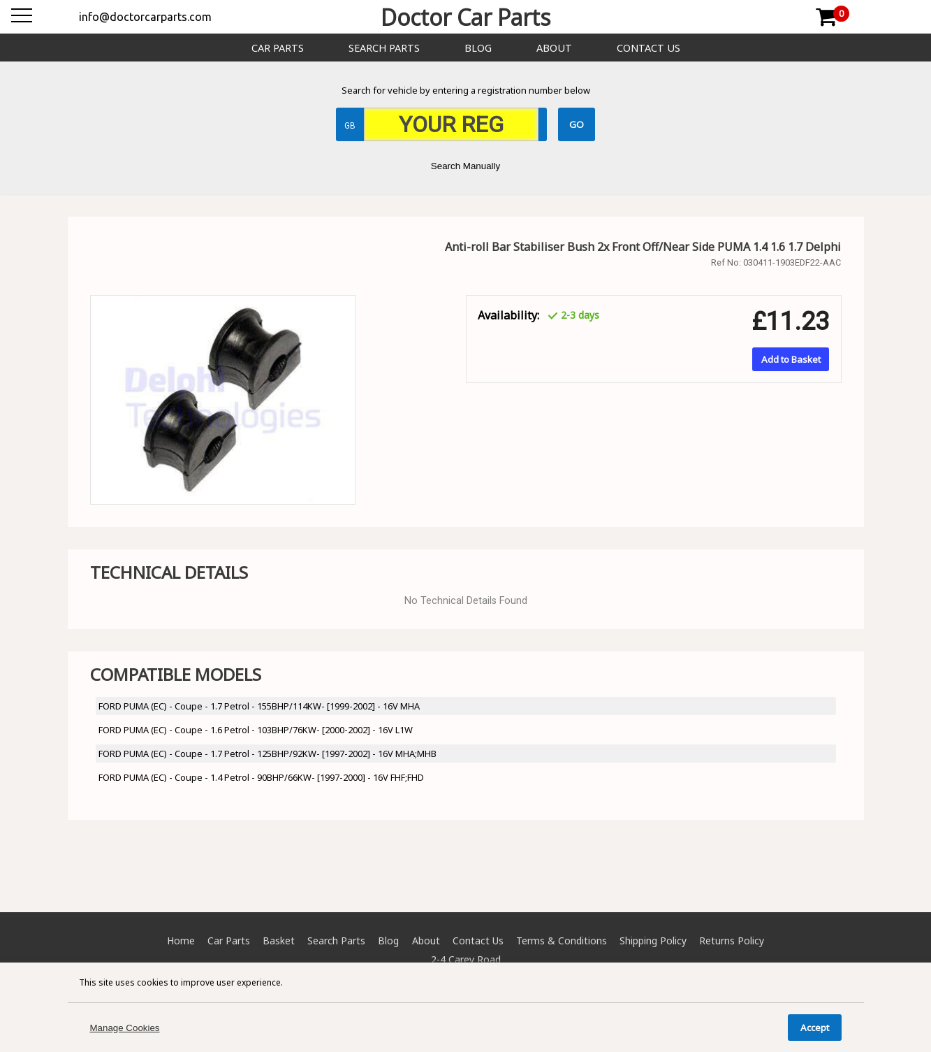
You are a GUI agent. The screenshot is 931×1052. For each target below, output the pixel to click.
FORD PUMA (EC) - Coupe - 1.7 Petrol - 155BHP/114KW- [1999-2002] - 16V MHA (259, 706)
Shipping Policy (653, 940)
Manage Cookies (125, 1028)
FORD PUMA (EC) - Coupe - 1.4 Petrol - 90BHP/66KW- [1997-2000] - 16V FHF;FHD (261, 777)
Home (181, 940)
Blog (478, 48)
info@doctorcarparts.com (145, 16)
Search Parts (384, 48)
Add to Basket (791, 359)
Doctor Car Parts (465, 17)
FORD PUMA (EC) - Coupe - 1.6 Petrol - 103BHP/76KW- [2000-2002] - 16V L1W (255, 729)
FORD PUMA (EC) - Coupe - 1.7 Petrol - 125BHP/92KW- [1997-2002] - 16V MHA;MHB (267, 753)
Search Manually (465, 166)
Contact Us (648, 48)
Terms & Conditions (561, 940)
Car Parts (277, 48)
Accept (814, 1027)
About (554, 48)
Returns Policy (731, 940)
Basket (279, 940)
